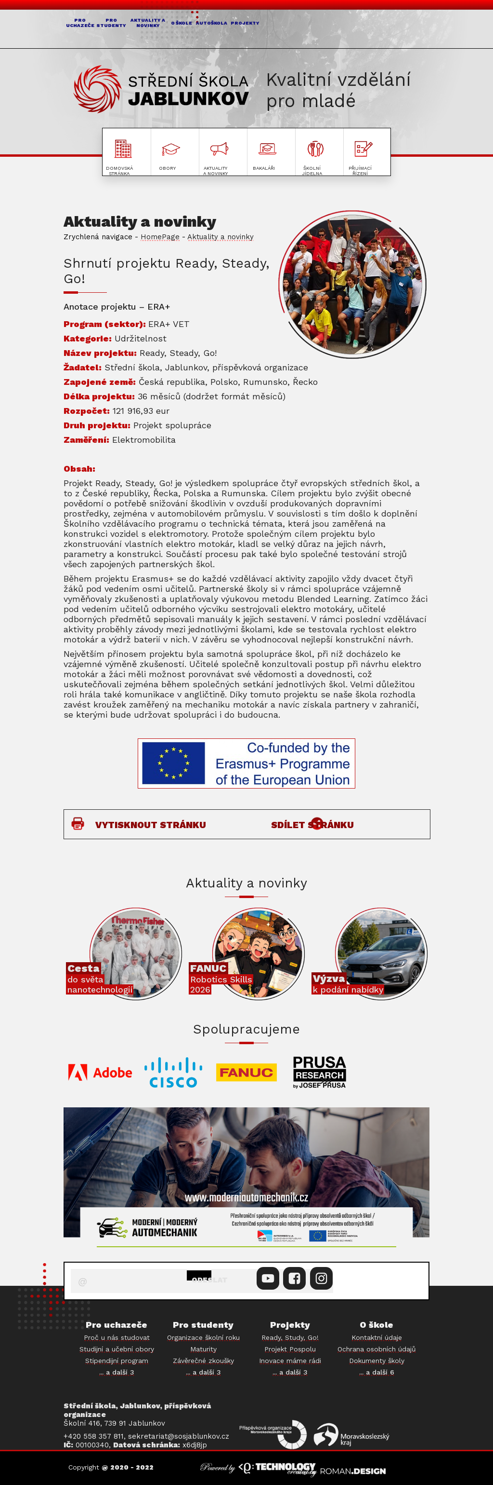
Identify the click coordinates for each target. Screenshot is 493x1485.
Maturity (203, 1349)
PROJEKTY (398, 30)
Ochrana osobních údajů (376, 1349)
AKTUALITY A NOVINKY (218, 30)
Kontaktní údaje (376, 1337)
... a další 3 (116, 1372)
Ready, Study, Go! (290, 1337)
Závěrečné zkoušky (203, 1360)
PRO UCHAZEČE (93, 30)
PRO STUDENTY (151, 30)
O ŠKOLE (281, 30)
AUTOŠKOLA (336, 30)
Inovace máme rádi (290, 1360)
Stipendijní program (116, 1360)
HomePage (160, 236)
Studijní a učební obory (116, 1349)
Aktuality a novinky (220, 236)
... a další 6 (376, 1372)
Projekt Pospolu (290, 1349)
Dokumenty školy (376, 1360)
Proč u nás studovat (117, 1337)
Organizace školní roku (203, 1337)
